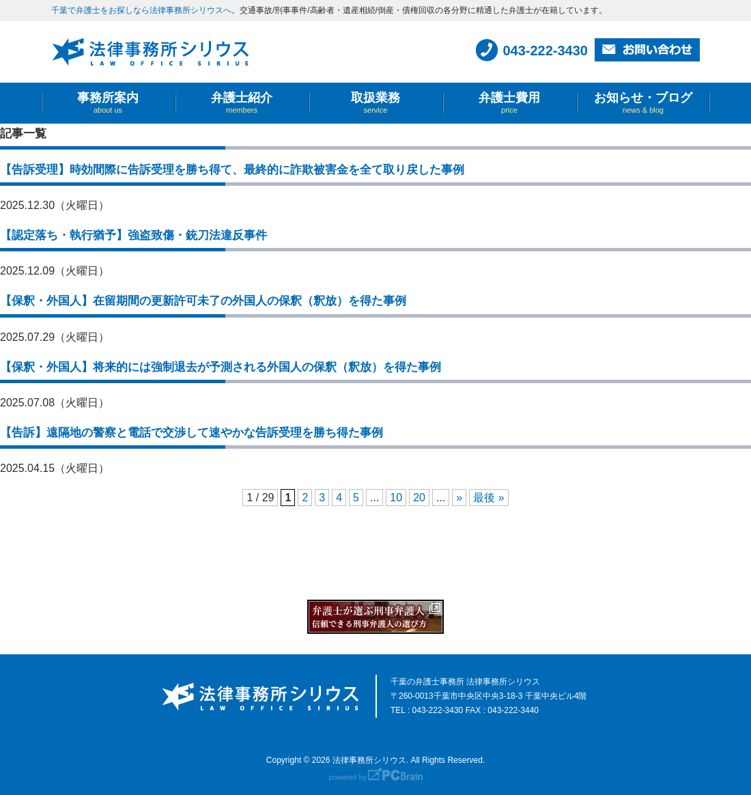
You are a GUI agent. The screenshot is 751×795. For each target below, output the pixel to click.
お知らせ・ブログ (643, 103)
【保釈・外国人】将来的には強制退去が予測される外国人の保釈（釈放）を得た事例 (220, 367)
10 (396, 497)
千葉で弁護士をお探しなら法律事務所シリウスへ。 (145, 10)
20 (419, 497)
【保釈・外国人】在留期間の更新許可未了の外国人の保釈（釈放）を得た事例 (203, 300)
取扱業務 (375, 103)
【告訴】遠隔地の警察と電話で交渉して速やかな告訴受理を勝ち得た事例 (191, 432)
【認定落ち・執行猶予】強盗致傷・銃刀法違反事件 (133, 235)
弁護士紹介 (242, 103)
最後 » (488, 497)
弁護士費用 (509, 103)
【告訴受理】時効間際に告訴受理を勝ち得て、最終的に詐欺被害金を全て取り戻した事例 (232, 169)
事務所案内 (108, 103)
